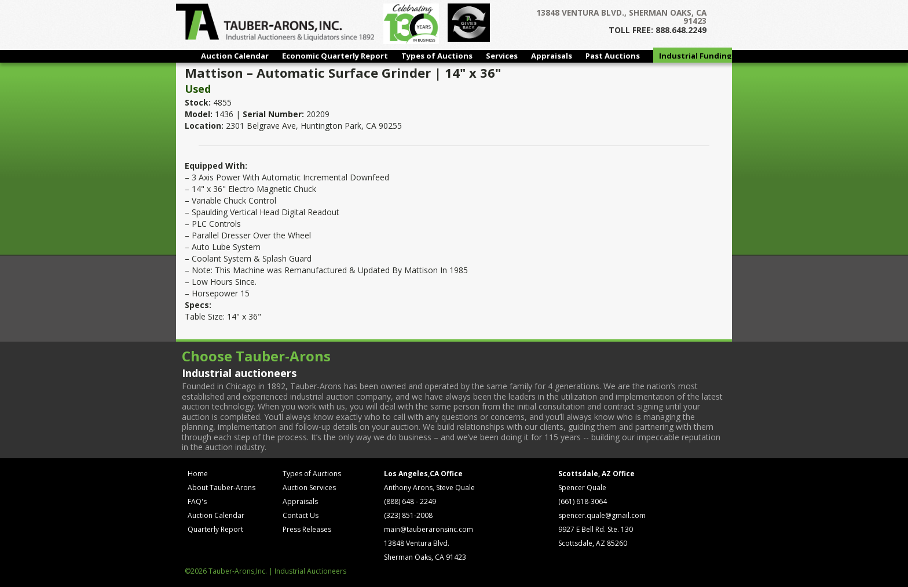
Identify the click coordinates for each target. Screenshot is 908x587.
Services (502, 55)
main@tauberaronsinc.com (428, 529)
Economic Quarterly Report (335, 55)
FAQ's (197, 501)
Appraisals (551, 55)
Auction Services (309, 487)
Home (198, 474)
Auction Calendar (235, 55)
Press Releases (307, 529)
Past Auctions (612, 55)
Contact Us (300, 515)
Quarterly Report (215, 529)
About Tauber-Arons (221, 487)
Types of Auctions (437, 55)
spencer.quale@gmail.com (602, 515)
